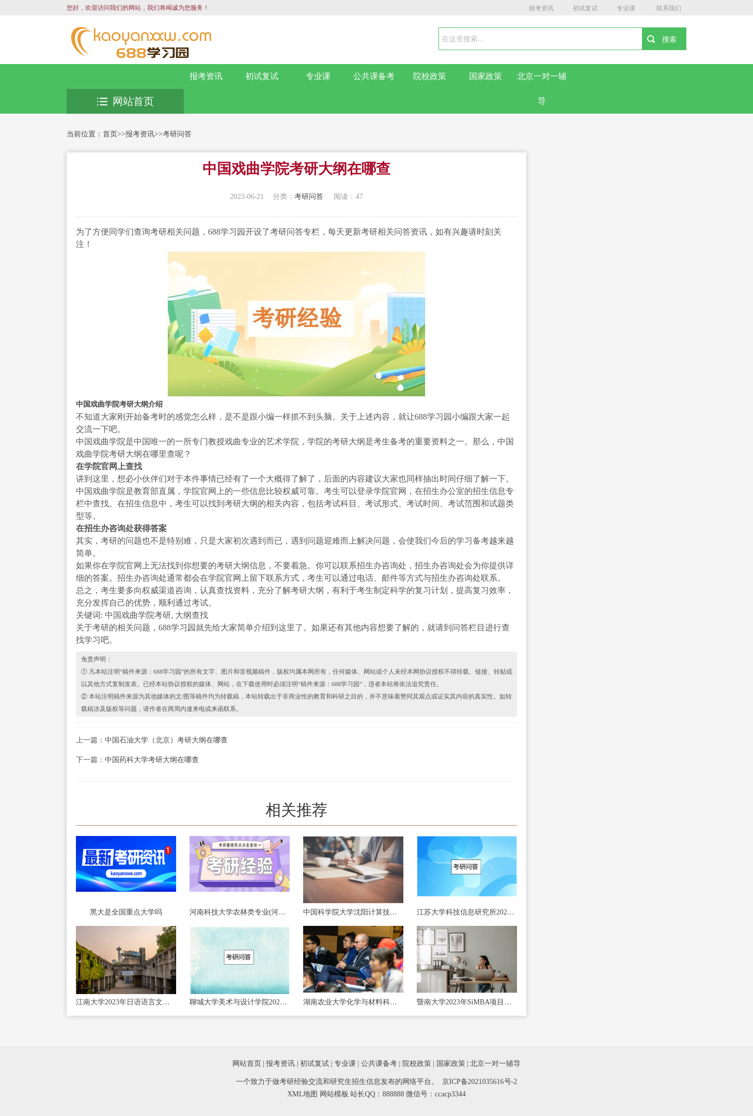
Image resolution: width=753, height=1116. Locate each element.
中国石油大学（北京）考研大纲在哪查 (166, 740)
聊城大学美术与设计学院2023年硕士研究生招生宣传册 (240, 1002)
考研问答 (177, 134)
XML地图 (302, 1094)
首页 (110, 134)
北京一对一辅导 (542, 88)
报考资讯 (541, 8)
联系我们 (668, 8)
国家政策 (485, 76)
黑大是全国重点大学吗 (126, 912)
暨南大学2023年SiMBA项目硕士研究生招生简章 (467, 1002)
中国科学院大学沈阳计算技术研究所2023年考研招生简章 (353, 912)
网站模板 (334, 1094)
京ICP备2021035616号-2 (479, 1082)
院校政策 (429, 76)
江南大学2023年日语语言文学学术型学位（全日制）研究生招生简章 (126, 1002)
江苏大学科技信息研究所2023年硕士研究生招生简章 (467, 912)
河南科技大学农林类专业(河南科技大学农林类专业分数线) (240, 912)
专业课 (626, 8)
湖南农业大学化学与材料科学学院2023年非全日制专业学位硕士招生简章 (353, 1002)
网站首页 (125, 101)
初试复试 (585, 8)
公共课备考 (374, 76)
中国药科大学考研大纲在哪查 (152, 760)
